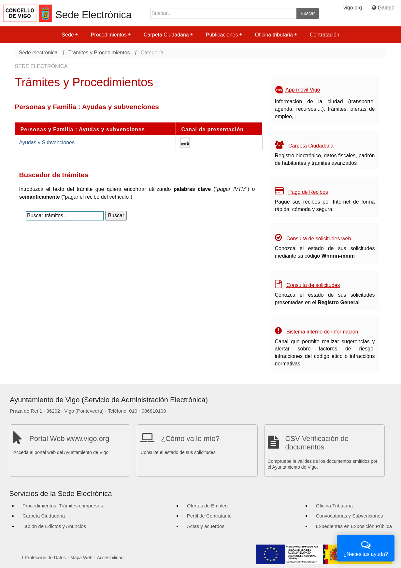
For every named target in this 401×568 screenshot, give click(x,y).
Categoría (152, 52)
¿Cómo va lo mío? (190, 438)
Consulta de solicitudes (313, 285)
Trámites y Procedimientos (99, 52)
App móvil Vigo (302, 90)
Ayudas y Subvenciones (47, 142)
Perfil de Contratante (209, 515)
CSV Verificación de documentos (317, 442)
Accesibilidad (110, 557)
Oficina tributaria (276, 34)
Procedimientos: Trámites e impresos (62, 505)
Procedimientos (111, 34)
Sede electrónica (38, 52)
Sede (70, 34)
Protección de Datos (45, 557)
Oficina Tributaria (334, 505)
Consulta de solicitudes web (318, 238)
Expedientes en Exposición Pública (354, 526)
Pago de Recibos (308, 192)
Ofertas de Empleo (207, 505)
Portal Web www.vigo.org (69, 438)
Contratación (324, 34)
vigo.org (352, 7)
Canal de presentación (212, 129)
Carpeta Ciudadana (168, 34)
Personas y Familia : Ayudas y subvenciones (83, 129)
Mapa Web (81, 557)
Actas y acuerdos (205, 526)
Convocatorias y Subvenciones (349, 515)
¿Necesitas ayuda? (365, 547)
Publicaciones (224, 34)
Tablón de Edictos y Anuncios (54, 526)
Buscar (308, 13)
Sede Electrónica (93, 15)
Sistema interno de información (322, 331)
